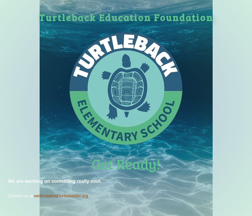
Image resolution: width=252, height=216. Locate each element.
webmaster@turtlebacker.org (61, 196)
